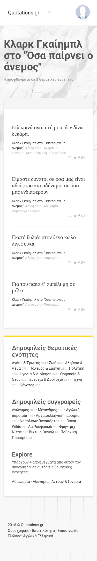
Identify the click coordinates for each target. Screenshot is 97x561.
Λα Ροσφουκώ (40, 427)
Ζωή (52, 363)
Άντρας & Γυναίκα (66, 481)
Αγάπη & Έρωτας (26, 363)
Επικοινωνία (68, 531)
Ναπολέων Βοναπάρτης (39, 421)
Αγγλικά (29, 536)
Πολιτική (76, 368)
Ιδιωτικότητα (43, 531)
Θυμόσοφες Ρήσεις (26, 211)
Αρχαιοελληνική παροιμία (58, 415)
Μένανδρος (47, 410)
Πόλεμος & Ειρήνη (44, 368)
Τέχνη (77, 379)
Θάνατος (27, 385)
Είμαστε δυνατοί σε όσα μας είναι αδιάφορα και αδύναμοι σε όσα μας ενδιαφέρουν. (48, 185)
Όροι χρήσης (18, 531)
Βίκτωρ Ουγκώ (41, 432)
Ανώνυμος (20, 410)
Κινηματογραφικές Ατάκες (46, 153)
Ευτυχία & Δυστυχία (46, 379)
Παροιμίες (51, 258)
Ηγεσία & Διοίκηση (35, 374)
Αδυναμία (51, 206)
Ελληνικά (45, 536)
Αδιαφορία (33, 148)
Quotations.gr (23, 13)
